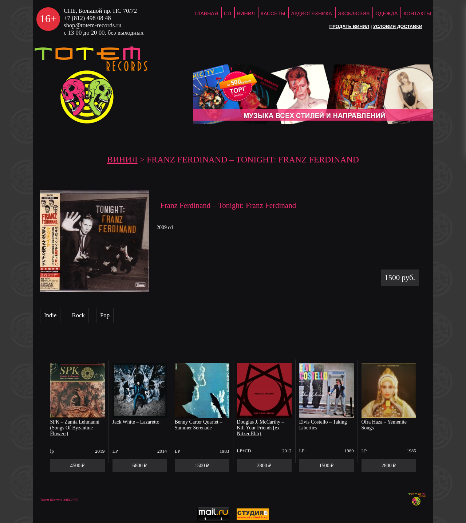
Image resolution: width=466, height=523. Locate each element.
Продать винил (349, 26)
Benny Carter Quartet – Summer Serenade (198, 424)
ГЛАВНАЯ (206, 13)
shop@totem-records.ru (93, 25)
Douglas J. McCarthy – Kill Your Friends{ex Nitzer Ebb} (260, 427)
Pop (105, 315)
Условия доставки (397, 26)
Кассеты (273, 13)
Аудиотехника (311, 13)
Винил (246, 13)
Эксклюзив (354, 13)
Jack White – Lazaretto (135, 422)
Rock (78, 315)
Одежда (386, 13)
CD (227, 13)
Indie (50, 315)
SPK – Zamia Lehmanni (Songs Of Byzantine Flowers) (75, 427)
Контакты (417, 13)
